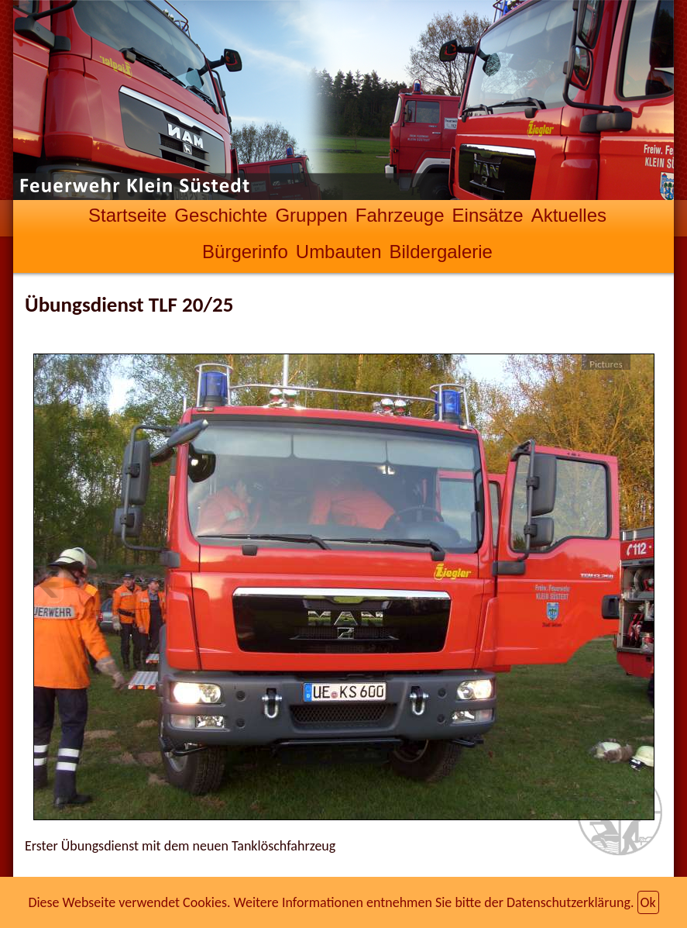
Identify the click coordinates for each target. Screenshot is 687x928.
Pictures (605, 364)
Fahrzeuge (400, 215)
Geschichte (220, 215)
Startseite (127, 215)
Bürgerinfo (245, 251)
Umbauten (339, 251)
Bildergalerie (441, 251)
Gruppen (311, 215)
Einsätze (488, 215)
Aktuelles (568, 215)
